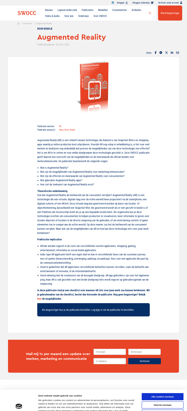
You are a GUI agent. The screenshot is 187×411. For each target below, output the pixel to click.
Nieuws (49, 10)
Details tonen (158, 405)
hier (39, 298)
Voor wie (68, 15)
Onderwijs (83, 15)
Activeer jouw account (170, 2)
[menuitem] (49, 10)
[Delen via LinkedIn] (172, 53)
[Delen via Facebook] (155, 53)
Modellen (103, 10)
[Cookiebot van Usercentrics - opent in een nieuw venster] (19, 405)
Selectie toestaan (163, 384)
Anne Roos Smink (67, 129)
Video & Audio (52, 15)
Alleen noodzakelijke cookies (162, 392)
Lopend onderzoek (67, 10)
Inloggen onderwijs (143, 2)
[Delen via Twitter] (166, 53)
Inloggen (122, 2)
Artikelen (136, 10)
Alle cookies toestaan (162, 376)
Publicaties (88, 10)
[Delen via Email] (177, 53)
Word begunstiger (170, 13)
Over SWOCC (100, 15)
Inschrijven (144, 361)
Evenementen (119, 10)
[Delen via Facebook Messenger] (160, 53)
